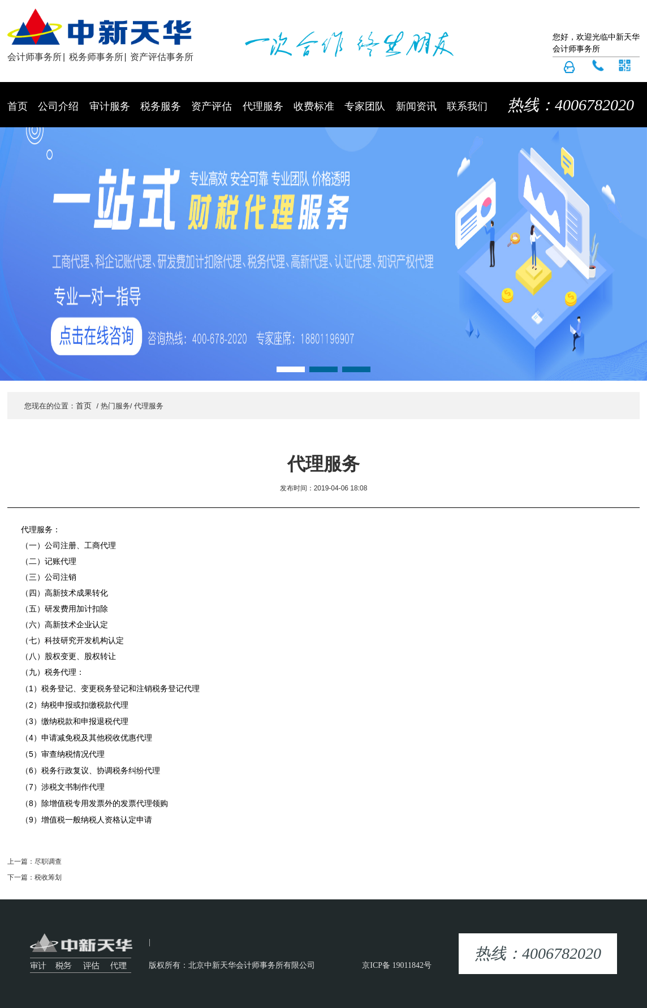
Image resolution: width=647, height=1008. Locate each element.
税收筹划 (48, 877)
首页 (17, 106)
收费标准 (314, 106)
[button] (291, 369)
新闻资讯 (416, 106)
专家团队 (364, 106)
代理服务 (263, 106)
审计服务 (109, 106)
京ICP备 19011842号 (397, 965)
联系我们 (467, 106)
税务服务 (160, 106)
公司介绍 (58, 106)
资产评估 (211, 106)
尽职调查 (48, 861)
